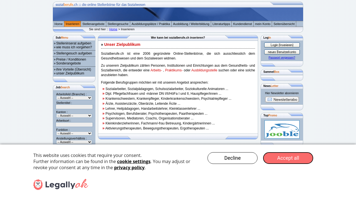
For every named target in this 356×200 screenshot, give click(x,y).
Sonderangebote (68, 63)
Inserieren (72, 24)
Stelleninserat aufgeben (73, 43)
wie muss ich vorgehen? (74, 47)
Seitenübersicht (284, 24)
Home (59, 24)
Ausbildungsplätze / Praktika (151, 24)
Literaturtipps (221, 24)
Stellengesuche (118, 24)
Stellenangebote (93, 24)
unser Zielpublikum (70, 73)
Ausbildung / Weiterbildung (191, 24)
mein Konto (263, 24)
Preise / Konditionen (71, 59)
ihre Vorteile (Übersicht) (73, 69)
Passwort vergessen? (282, 57)
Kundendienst (242, 24)
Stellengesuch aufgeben (74, 53)
